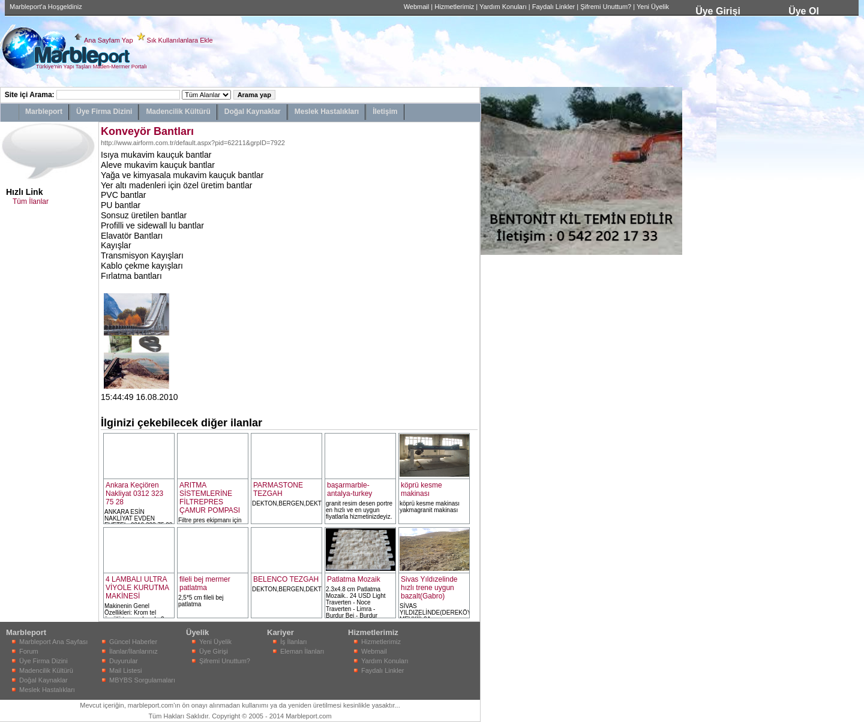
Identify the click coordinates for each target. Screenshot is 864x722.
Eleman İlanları (302, 651)
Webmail (417, 6)
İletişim (385, 111)
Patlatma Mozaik (353, 579)
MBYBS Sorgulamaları (142, 680)
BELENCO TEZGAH (286, 579)
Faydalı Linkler (553, 6)
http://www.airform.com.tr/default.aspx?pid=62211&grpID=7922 (193, 142)
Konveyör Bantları (147, 131)
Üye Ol (803, 11)
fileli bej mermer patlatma (204, 583)
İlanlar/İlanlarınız (133, 651)
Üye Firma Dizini (104, 111)
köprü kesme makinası (421, 489)
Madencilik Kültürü (178, 111)
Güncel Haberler (133, 641)
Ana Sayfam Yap (108, 40)
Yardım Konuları (503, 6)
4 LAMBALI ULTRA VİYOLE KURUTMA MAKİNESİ (137, 587)
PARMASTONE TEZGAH (278, 489)
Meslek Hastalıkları (327, 111)
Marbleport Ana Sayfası (53, 641)
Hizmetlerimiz (454, 6)
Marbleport (43, 111)
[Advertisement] (517, 435)
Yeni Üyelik (653, 6)
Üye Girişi (717, 11)
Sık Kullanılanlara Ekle (180, 40)
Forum (28, 651)
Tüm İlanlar (31, 201)
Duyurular (123, 660)
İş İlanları (293, 641)
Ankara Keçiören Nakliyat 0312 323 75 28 (134, 493)
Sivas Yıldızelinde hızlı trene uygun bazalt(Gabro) (429, 587)
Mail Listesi (125, 670)
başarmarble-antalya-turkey (349, 489)
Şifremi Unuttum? (605, 6)
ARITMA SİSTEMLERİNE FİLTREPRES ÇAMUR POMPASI (209, 498)
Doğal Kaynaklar (252, 111)
